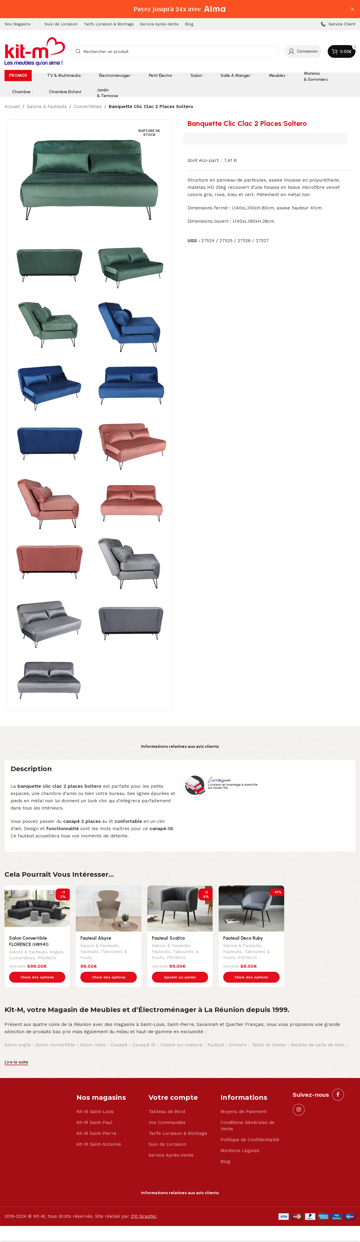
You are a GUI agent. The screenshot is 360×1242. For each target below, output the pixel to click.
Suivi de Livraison (167, 1131)
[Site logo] (35, 51)
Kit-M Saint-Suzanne (98, 1131)
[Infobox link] (338, 24)
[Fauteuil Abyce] (108, 908)
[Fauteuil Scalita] (180, 908)
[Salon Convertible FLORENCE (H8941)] (37, 908)
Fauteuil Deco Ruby (243, 938)
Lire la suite (16, 1049)
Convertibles (88, 106)
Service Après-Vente (171, 1142)
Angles (56, 952)
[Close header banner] (352, 9)
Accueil (12, 106)
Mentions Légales (239, 1138)
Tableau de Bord (167, 1099)
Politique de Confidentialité (249, 1127)
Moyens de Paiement (243, 1099)
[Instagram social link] (299, 1097)
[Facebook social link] (338, 1082)
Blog (225, 1149)
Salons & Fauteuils (47, 106)
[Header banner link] (171, 9)
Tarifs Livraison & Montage (178, 1120)
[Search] (174, 51)
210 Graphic (143, 1203)
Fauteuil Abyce (95, 938)
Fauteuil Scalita (168, 938)
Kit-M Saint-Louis (95, 1099)
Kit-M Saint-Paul (94, 1109)
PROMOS (46, 958)
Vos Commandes (167, 1109)
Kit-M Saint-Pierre (96, 1120)
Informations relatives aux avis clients (180, 746)
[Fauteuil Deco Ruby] (251, 908)
